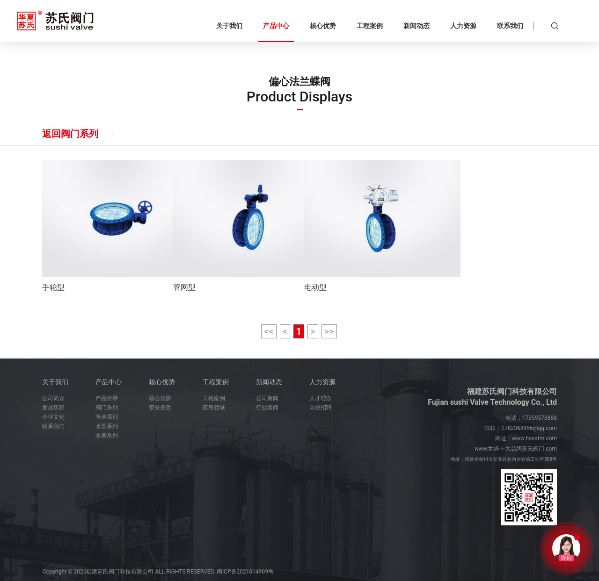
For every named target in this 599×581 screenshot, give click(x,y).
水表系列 (106, 435)
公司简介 (53, 398)
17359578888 (539, 418)
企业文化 (53, 417)
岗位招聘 (320, 407)
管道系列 (106, 417)
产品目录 (106, 398)
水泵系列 (106, 426)
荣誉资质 (160, 407)
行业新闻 (267, 407)
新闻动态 (269, 382)
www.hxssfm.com (534, 438)
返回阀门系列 (70, 133)
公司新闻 (267, 398)
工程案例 (216, 382)
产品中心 (108, 382)
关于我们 (55, 382)
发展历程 (53, 407)
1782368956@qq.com (529, 428)
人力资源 (322, 382)
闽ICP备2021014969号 (245, 571)
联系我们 (53, 426)
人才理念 (320, 398)
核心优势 (162, 382)
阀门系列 (106, 407)
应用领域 (214, 407)
